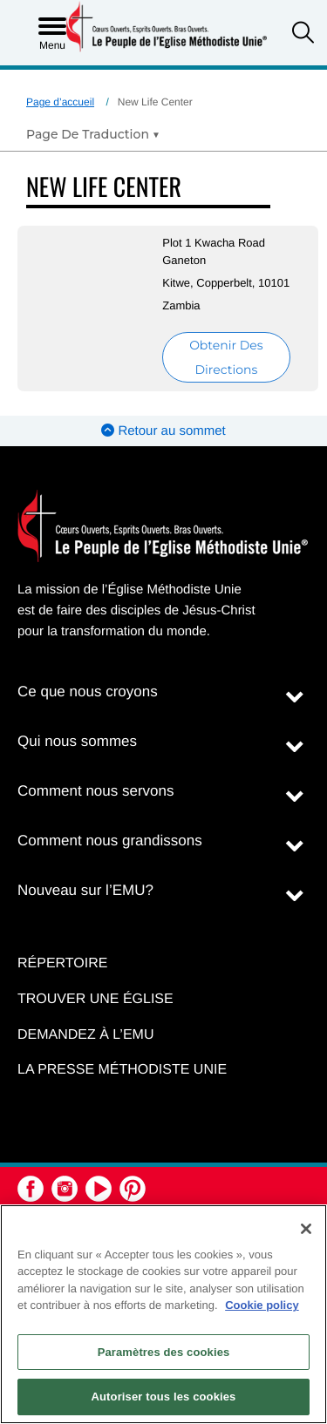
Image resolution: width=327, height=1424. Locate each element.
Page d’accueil (60, 102)
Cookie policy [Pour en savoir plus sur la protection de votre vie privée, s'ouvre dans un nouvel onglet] (262, 1305)
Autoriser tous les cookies (164, 1396)
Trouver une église (95, 999)
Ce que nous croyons (87, 691)
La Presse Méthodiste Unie (122, 1069)
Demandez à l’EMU (85, 1034)
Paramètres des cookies (164, 1352)
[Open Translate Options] (93, 134)
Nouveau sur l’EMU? (85, 890)
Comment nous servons (95, 791)
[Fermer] (306, 1229)
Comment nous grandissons (109, 840)
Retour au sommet (163, 431)
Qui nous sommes (77, 741)
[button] (303, 34)
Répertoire (62, 963)
